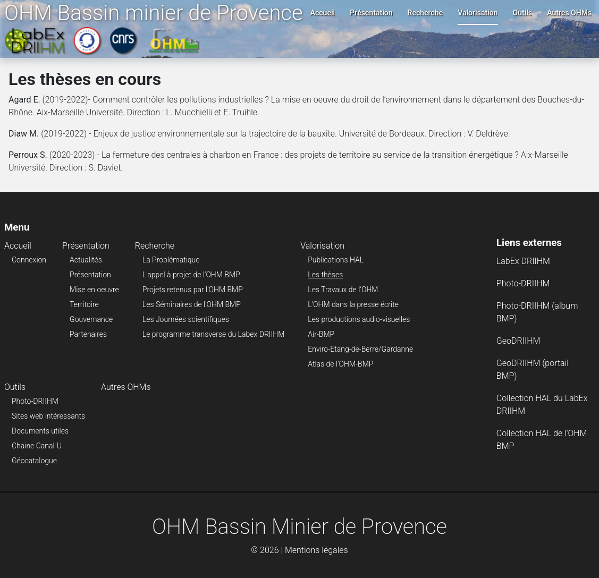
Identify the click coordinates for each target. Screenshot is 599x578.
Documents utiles (40, 431)
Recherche (425, 12)
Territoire (84, 304)
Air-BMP (321, 334)
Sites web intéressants (48, 416)
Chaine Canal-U (37, 445)
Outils (523, 12)
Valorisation (477, 12)
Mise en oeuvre (94, 289)
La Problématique (171, 260)
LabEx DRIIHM (523, 261)
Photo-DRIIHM (35, 401)
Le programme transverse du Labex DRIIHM (213, 334)
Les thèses (325, 274)
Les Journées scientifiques (185, 319)
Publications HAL (336, 260)
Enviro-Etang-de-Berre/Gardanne (360, 349)
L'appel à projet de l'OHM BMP (191, 274)
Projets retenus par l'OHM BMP (192, 289)
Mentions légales (316, 550)
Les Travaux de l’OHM (343, 289)
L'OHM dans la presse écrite (353, 304)
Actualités (86, 260)
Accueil (322, 12)
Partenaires (88, 334)
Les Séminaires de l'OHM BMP (191, 304)
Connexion (29, 260)
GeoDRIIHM (518, 341)
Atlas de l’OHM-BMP (340, 364)
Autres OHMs (569, 12)
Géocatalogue (34, 460)
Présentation (371, 12)
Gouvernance (91, 319)
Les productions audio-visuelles (359, 319)
